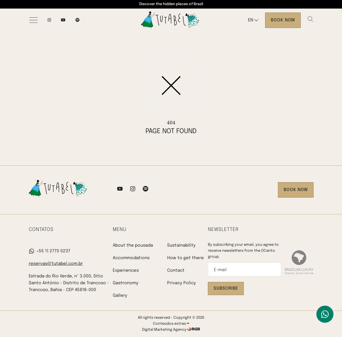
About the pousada (133, 245)
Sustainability (181, 245)
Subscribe (226, 288)
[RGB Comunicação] (193, 330)
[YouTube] (63, 20)
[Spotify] (145, 190)
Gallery (120, 295)
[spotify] (77, 20)
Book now (283, 20)
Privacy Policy (181, 283)
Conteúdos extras (171, 324)
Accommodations (131, 258)
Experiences (126, 270)
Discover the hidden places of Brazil (171, 4)
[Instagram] (49, 20)
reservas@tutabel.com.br (56, 263)
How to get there (185, 258)
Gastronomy (125, 283)
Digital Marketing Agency (164, 330)
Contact (176, 270)
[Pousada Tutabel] (171, 20)
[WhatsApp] (324, 314)
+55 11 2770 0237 (49, 251)
